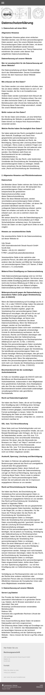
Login (41, 685)
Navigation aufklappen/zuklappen (22, 3)
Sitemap (15, 685)
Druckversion (7, 685)
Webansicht (39, 687)
